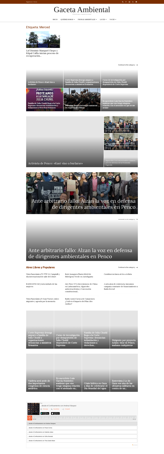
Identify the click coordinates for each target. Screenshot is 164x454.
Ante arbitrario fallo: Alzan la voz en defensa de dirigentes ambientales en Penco (84, 204)
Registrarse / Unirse (31, 2)
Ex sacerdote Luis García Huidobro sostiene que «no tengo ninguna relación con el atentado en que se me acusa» (119, 104)
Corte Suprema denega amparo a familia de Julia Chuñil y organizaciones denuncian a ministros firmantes (82, 82)
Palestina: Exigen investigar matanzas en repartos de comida (81, 106)
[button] (122, 2)
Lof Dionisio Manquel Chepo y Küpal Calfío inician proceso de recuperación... (42, 53)
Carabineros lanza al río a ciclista (118, 274)
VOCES (113, 19)
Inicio (55, 19)
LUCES (103, 19)
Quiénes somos (68, 19)
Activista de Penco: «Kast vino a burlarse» (41, 83)
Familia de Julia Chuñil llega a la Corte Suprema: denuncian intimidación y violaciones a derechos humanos (44, 105)
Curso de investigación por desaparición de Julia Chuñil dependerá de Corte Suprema (115, 82)
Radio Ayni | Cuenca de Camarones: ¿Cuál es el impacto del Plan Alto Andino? (80, 301)
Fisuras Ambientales (87, 19)
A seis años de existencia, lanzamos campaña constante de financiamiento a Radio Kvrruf (121, 286)
